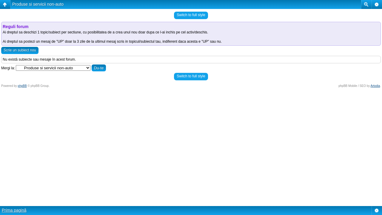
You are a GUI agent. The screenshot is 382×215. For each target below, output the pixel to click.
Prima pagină (14, 210)
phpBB (22, 85)
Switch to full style (191, 15)
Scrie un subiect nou (20, 50)
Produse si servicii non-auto (38, 4)
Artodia (375, 85)
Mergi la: (8, 68)
